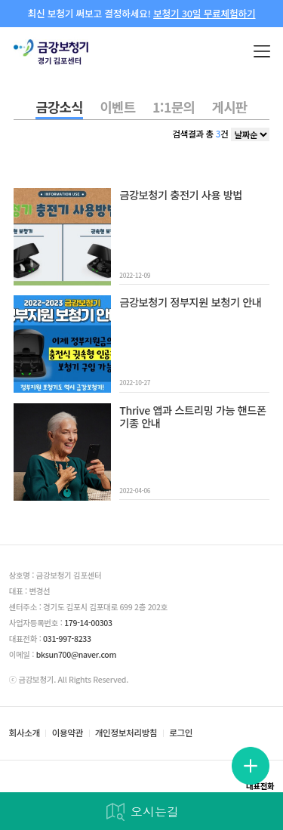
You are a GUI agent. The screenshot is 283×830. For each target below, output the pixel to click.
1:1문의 (173, 106)
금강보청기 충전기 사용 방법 (180, 195)
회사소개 (24, 733)
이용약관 (67, 733)
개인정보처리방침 (126, 733)
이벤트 (117, 106)
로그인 (180, 733)
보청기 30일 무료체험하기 (204, 13)
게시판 (230, 106)
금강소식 (59, 106)
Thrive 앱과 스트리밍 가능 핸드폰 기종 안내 (192, 417)
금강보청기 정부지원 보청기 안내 (190, 302)
